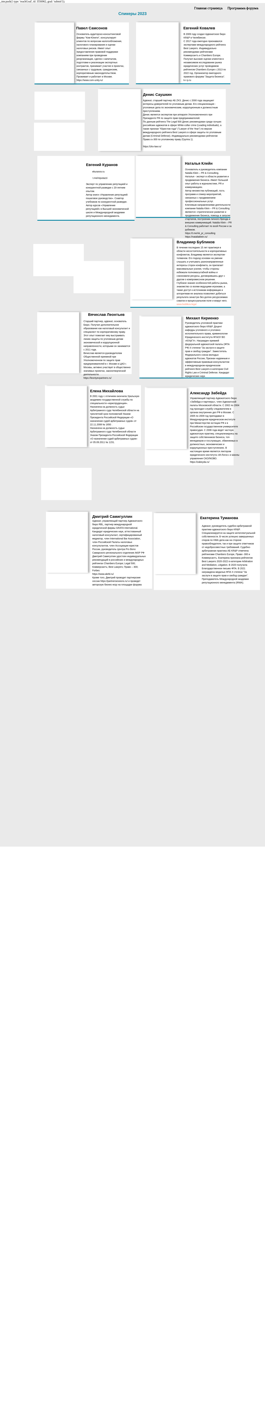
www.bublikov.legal (186, 304)
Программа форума (242, 8)
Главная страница (208, 8)
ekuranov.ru (98, 171)
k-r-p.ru (187, 80)
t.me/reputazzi (100, 178)
